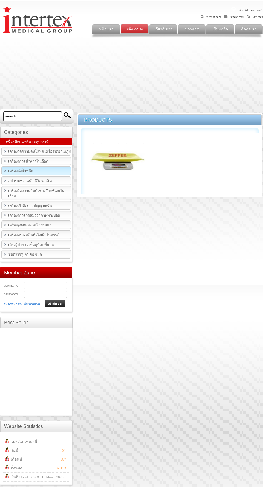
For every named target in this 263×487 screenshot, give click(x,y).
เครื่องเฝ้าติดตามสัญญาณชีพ (30, 205)
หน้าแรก (106, 29)
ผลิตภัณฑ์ (135, 29)
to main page (210, 16)
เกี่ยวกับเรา (163, 29)
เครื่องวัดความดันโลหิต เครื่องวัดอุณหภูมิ (39, 151)
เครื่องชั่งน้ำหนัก (20, 171)
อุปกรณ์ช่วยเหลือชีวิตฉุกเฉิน (30, 181)
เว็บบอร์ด (220, 29)
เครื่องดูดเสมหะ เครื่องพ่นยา (29, 225)
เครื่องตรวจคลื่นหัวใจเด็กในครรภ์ (33, 235)
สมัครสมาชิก (13, 304)
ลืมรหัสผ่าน (32, 304)
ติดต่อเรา (248, 29)
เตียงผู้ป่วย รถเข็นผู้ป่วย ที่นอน (31, 245)
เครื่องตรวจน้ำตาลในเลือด (28, 161)
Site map (255, 16)
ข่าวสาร (192, 29)
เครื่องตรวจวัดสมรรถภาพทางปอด (34, 215)
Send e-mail (234, 16)
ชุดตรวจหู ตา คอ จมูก (25, 254)
